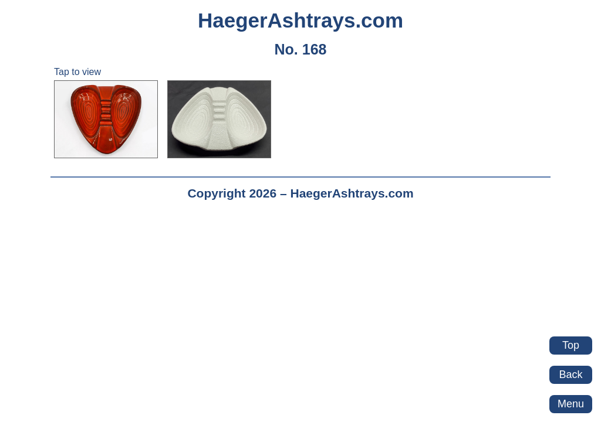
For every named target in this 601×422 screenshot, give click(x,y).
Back (570, 374)
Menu (571, 404)
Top (570, 345)
